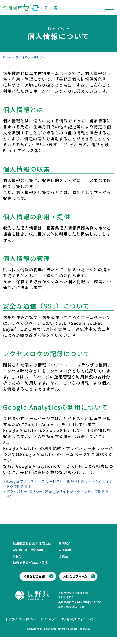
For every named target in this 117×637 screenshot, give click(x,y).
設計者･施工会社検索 (28, 549)
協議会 (63, 556)
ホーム (7, 57)
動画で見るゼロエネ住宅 (30, 562)
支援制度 (64, 549)
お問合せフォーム (75, 576)
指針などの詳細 (34, 576)
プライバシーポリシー (22, 619)
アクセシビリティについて (77, 619)
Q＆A (17, 556)
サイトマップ (48, 619)
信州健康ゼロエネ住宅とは (32, 543)
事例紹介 (64, 543)
